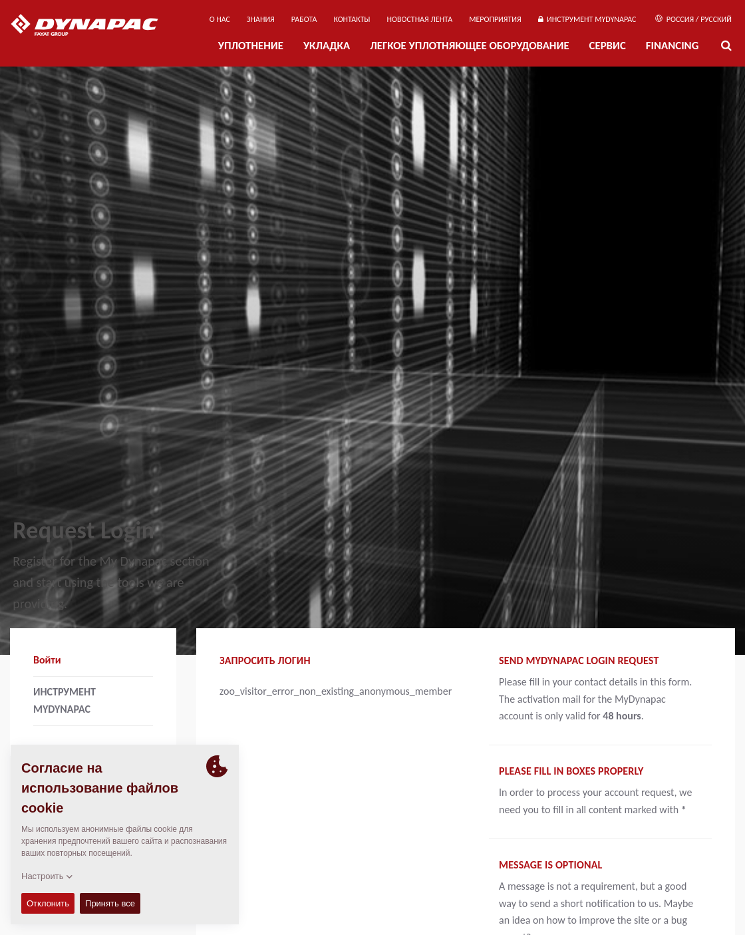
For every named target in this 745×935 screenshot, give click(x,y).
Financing (672, 46)
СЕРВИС (607, 46)
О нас (220, 19)
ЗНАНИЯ (261, 19)
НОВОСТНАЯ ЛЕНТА (420, 19)
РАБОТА (304, 19)
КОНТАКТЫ (351, 19)
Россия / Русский (693, 19)
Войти (47, 660)
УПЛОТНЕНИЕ (250, 46)
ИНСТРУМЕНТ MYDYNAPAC (587, 19)
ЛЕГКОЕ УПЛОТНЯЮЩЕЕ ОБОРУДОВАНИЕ (469, 46)
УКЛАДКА (326, 46)
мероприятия (495, 19)
